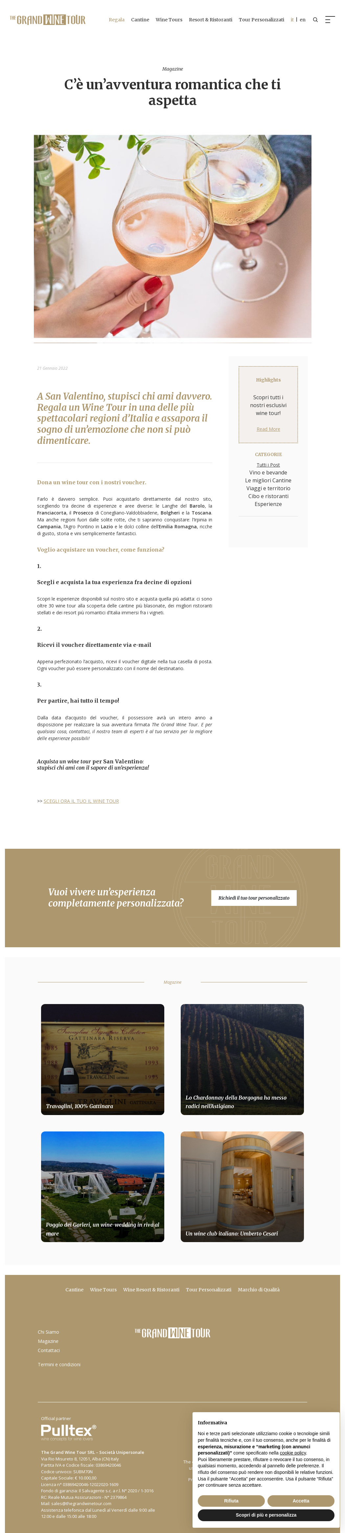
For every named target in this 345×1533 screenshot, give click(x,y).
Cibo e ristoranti (268, 496)
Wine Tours (167, 20)
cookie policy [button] (293, 1453)
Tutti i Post (268, 465)
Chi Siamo (48, 1332)
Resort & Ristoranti (209, 20)
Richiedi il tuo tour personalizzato (253, 898)
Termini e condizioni (59, 1364)
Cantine (138, 20)
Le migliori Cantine (268, 480)
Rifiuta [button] (231, 1500)
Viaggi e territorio (268, 488)
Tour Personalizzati (260, 20)
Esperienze (268, 504)
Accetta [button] (301, 1500)
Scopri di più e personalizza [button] (266, 1515)
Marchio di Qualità (259, 1290)
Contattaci (49, 1350)
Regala (115, 20)
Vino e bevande (268, 472)
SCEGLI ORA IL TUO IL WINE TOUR (81, 801)
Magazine (48, 1341)
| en (296, 20)
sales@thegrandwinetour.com (81, 1503)
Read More (268, 429)
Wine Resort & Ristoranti (151, 1290)
